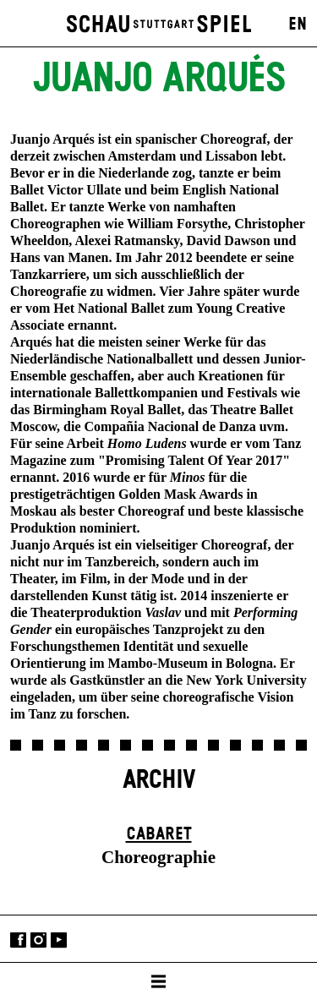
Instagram (38, 940)
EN (297, 24)
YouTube (59, 940)
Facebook (18, 940)
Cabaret (159, 834)
